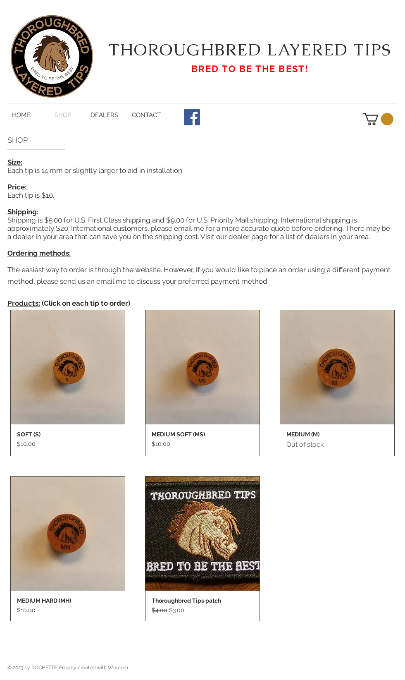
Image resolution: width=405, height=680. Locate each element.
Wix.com (118, 667)
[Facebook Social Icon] (192, 117)
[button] (378, 119)
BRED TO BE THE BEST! (250, 68)
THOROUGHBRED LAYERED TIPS (250, 49)
